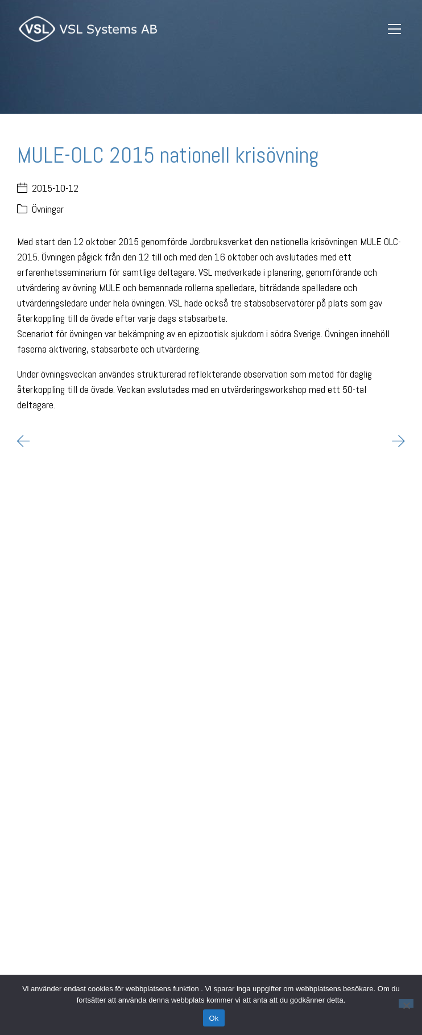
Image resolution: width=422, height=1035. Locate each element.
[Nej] (406, 1003)
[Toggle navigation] (394, 29)
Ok (213, 1018)
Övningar (48, 209)
